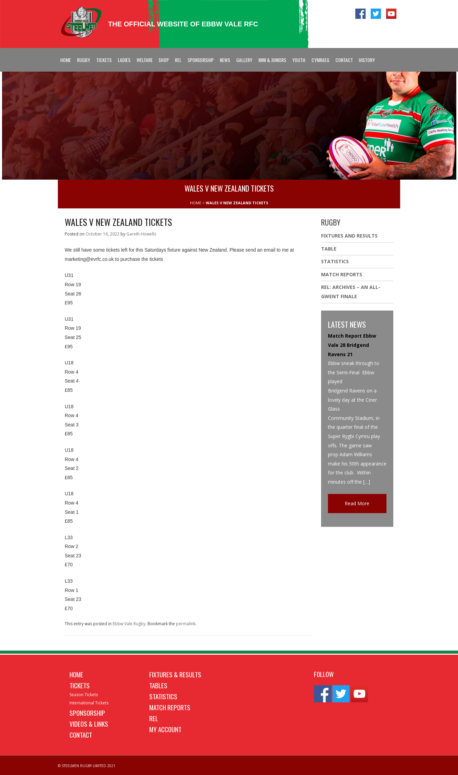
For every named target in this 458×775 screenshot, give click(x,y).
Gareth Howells (141, 234)
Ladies (124, 59)
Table (328, 248)
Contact (344, 59)
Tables (158, 685)
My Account (165, 729)
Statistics (335, 261)
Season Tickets (83, 695)
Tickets (104, 59)
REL (178, 59)
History (367, 59)
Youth (298, 59)
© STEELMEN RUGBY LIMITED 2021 (86, 765)
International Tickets (89, 703)
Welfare (145, 59)
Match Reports (341, 274)
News (225, 59)
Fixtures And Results (349, 235)
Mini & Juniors (272, 59)
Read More (357, 503)
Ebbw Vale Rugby (129, 624)
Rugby (83, 59)
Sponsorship (201, 59)
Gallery (244, 59)
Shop (163, 59)
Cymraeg (320, 59)
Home (65, 59)
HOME (195, 202)
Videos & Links (88, 723)
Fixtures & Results (175, 674)
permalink (185, 624)
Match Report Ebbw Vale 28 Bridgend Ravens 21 (352, 344)
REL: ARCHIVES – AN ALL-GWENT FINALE (350, 292)
